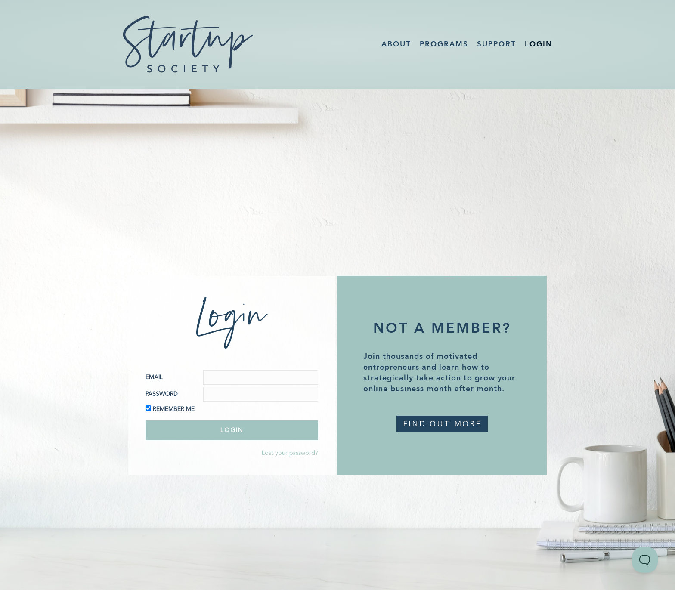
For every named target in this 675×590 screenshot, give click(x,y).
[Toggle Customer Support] (645, 560)
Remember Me (174, 409)
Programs (444, 44)
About (396, 44)
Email (154, 377)
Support (496, 44)
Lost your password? (290, 453)
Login (539, 44)
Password (162, 394)
